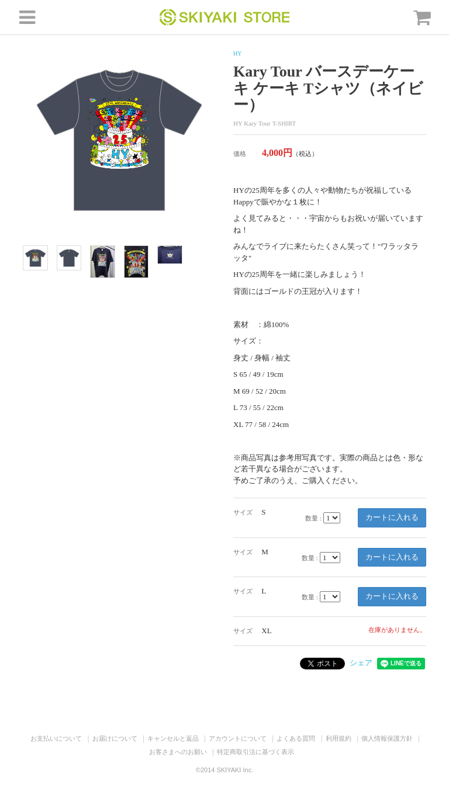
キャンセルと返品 (173, 738)
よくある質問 (296, 738)
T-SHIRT (284, 123)
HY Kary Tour (251, 123)
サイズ (243, 512)
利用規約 (338, 738)
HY (237, 53)
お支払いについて (56, 738)
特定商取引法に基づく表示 (255, 751)
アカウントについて (238, 738)
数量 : (313, 518)
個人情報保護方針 (387, 738)
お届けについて (114, 738)
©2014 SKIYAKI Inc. (224, 769)
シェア (361, 662)
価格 (239, 153)
